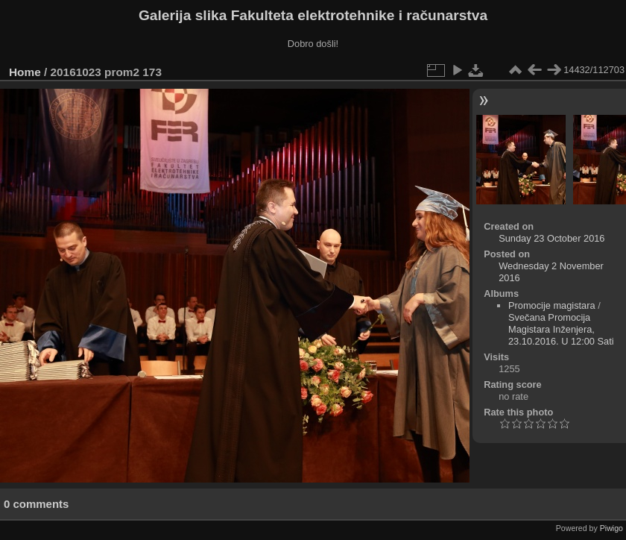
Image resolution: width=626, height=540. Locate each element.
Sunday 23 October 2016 (551, 238)
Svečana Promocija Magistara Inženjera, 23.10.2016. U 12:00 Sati (561, 329)
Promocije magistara (551, 305)
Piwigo (611, 528)
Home (25, 72)
